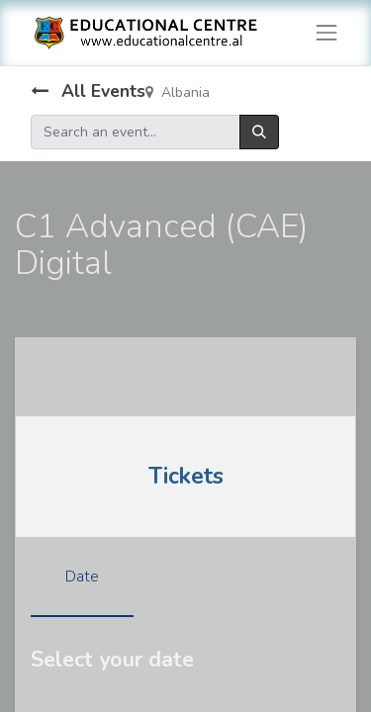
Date (82, 576)
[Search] (259, 132)
